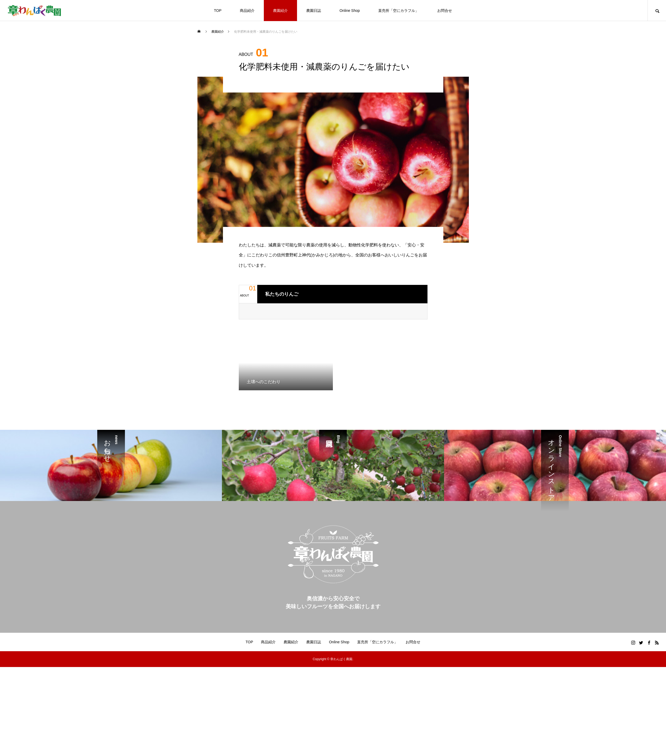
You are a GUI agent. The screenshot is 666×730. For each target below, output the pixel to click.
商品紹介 (247, 10)
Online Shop (349, 10)
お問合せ (444, 10)
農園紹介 (280, 10)
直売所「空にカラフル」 (398, 10)
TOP (218, 10)
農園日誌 (313, 10)
